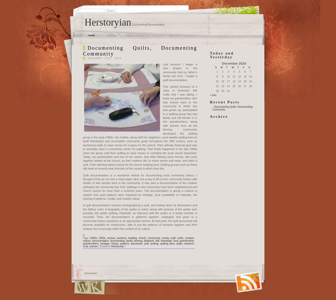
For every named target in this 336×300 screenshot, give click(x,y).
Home (91, 35)
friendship (166, 240)
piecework (136, 243)
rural (85, 246)
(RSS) (237, 276)
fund (175, 240)
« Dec (213, 95)
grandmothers (91, 243)
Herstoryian (108, 22)
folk (158, 240)
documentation (100, 240)
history (115, 243)
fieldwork (149, 240)
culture (87, 240)
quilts (179, 243)
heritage (104, 243)
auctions (121, 238)
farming (138, 240)
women (94, 246)
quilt (146, 243)
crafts (180, 238)
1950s (102, 238)
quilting (154, 243)
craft (173, 238)
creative (189, 238)
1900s (93, 238)
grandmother (187, 240)
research (189, 243)
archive (111, 238)
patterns (124, 243)
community (154, 238)
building (132, 238)
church (142, 238)
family (129, 240)
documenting (117, 240)
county (165, 238)
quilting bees (167, 243)
